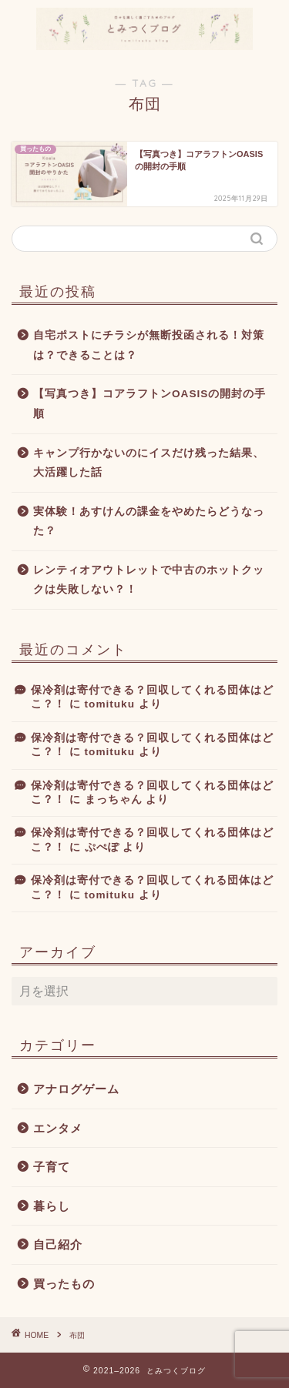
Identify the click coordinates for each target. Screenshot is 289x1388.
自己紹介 (57, 1244)
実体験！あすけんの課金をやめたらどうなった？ (148, 521)
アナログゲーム (76, 1088)
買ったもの (64, 1283)
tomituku (110, 704)
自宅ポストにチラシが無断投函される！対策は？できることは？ (148, 345)
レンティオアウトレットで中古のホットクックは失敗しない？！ (148, 580)
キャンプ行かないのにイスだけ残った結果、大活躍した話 (148, 463)
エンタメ (57, 1128)
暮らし (51, 1205)
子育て (51, 1166)
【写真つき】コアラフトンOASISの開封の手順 (149, 404)
